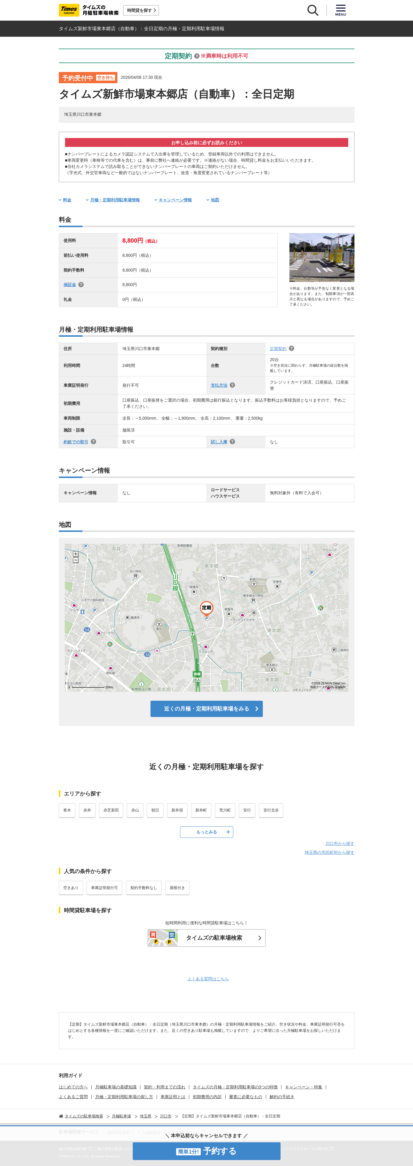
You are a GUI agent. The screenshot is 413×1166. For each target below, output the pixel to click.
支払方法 (219, 385)
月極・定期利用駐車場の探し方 (124, 1096)
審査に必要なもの (245, 1096)
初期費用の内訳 (207, 1096)
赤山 (135, 810)
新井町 (201, 810)
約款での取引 (76, 442)
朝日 (155, 810)
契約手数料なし (143, 888)
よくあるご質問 (73, 1096)
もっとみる (206, 832)
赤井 (87, 810)
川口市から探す (339, 843)
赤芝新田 (111, 810)
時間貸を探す (139, 10)
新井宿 (177, 810)
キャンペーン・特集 (303, 1087)
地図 (215, 200)
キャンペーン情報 (175, 200)
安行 (247, 810)
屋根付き (177, 888)
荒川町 (225, 810)
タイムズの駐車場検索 (214, 938)
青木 (67, 810)
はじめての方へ (73, 1087)
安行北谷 (271, 810)
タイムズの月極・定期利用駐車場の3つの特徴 (235, 1087)
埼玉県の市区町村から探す (329, 852)
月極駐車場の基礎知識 (116, 1087)
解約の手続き (282, 1096)
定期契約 (278, 348)
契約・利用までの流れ (164, 1087)
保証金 (70, 284)
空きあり (71, 888)
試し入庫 (219, 442)
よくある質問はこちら (208, 978)
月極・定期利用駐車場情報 (115, 200)
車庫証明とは (173, 1096)
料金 (67, 200)
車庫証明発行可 (104, 888)
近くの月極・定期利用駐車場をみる (206, 709)
